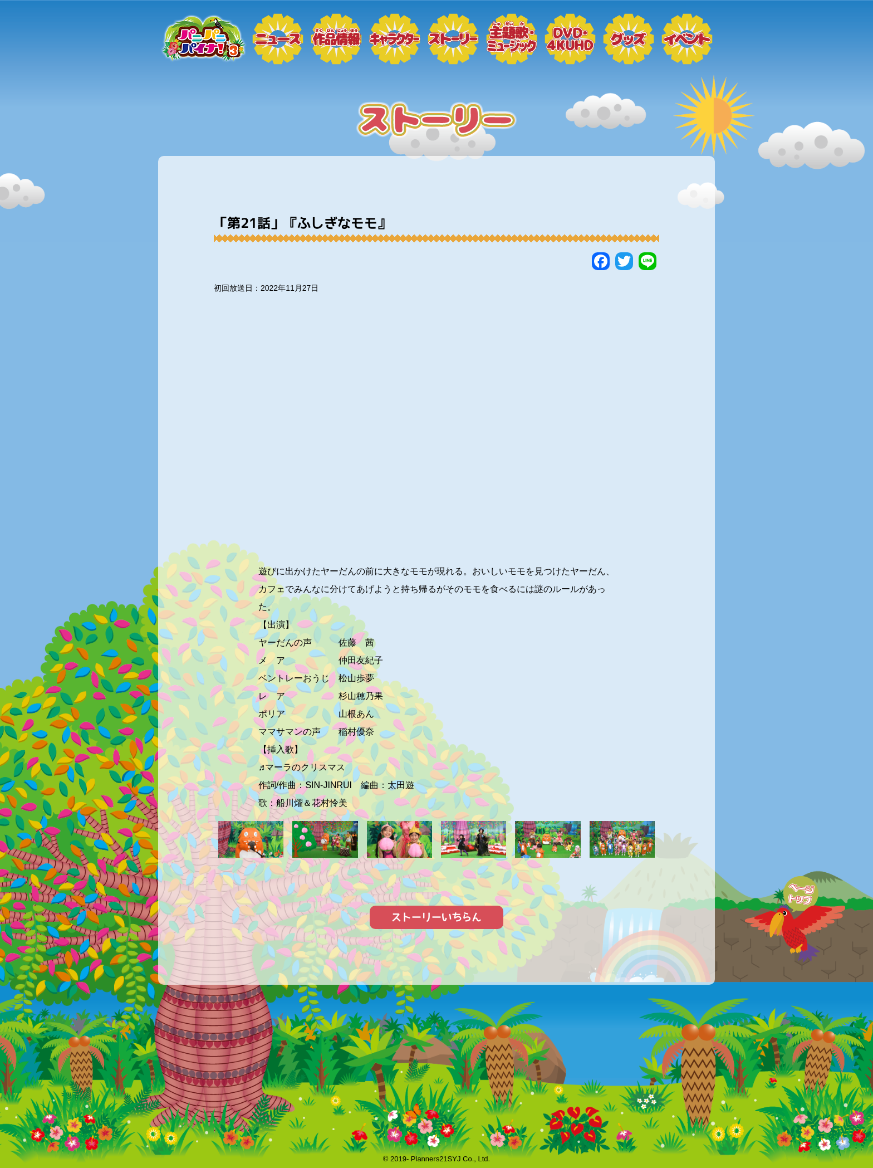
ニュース (278, 39)
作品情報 (336, 39)
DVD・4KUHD (570, 39)
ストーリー (453, 39)
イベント (687, 39)
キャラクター (395, 39)
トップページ (202, 39)
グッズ (628, 39)
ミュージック (512, 39)
